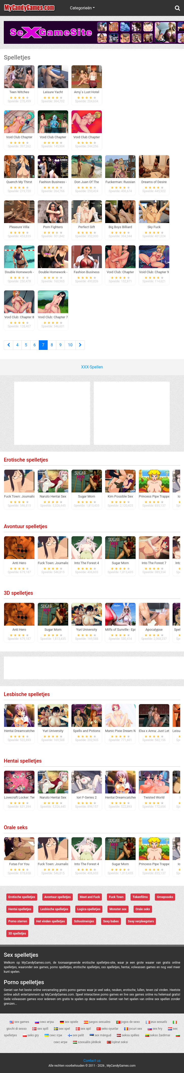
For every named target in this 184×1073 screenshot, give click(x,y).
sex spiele (69, 1022)
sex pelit (76, 1035)
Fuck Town (116, 897)
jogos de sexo (128, 1022)
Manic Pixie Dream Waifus (124, 731)
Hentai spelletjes (23, 761)
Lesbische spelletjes (27, 694)
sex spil (83, 1028)
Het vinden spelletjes (50, 921)
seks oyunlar (108, 1028)
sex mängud (101, 1035)
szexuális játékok (87, 1042)
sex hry (155, 1028)
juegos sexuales (97, 1022)
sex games (20, 1022)
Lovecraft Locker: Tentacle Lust (27, 797)
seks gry (31, 1035)
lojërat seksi (117, 1042)
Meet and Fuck (90, 897)
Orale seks (16, 827)
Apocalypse (153, 629)
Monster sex (117, 909)
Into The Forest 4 (86, 563)
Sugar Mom (86, 496)
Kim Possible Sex (120, 496)
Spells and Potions (86, 731)
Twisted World (153, 797)
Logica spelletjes (88, 909)
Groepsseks (165, 897)
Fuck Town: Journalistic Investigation (31, 496)
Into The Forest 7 (154, 563)
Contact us (91, 1061)
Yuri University (86, 629)
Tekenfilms (140, 897)
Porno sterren (17, 921)
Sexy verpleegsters (141, 921)
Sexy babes (111, 921)
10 (70, 345)
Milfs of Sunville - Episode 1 (125, 629)
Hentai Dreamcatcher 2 (21, 731)
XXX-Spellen (92, 367)
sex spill (40, 1028)
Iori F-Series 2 (87, 797)
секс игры (45, 1022)
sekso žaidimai (158, 1035)
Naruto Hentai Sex (53, 496)
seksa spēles (128, 1035)
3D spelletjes (18, 593)
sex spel (62, 1028)
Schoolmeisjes (84, 921)
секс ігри (54, 1035)
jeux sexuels (157, 1022)
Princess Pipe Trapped (155, 496)
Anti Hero (19, 563)
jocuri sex (133, 1028)
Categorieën (81, 8)
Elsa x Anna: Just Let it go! (158, 731)
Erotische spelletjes (26, 460)
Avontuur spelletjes (25, 526)
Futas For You (19, 864)
